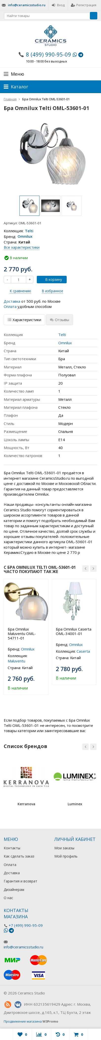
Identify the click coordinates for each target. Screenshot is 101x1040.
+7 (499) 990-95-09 (26, 925)
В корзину (51, 279)
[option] (29, 206)
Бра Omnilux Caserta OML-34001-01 (73, 631)
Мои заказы (64, 848)
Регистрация (83, 5)
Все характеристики (22, 247)
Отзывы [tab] (59, 319)
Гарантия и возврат (20, 881)
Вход (58, 5)
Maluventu (16, 660)
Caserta (83, 651)
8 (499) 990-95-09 (48, 54)
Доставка (12, 301)
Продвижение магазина (23, 1021)
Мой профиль (66, 856)
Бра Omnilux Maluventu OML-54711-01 (22, 633)
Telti (29, 230)
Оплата (10, 306)
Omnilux (25, 236)
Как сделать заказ (19, 856)
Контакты (12, 848)
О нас (8, 897)
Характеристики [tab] (24, 319)
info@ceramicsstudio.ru (26, 5)
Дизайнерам (14, 889)
